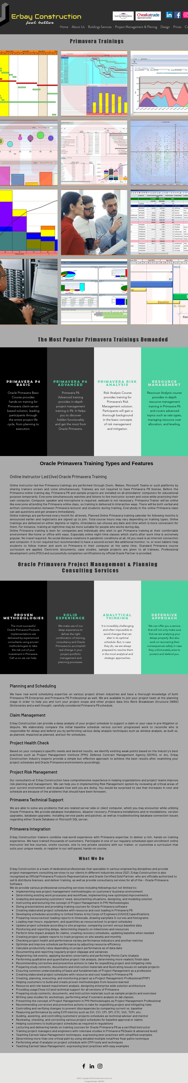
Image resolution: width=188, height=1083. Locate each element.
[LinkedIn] (92, 1066)
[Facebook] (177, 14)
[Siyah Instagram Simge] (100, 1066)
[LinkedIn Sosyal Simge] (169, 14)
